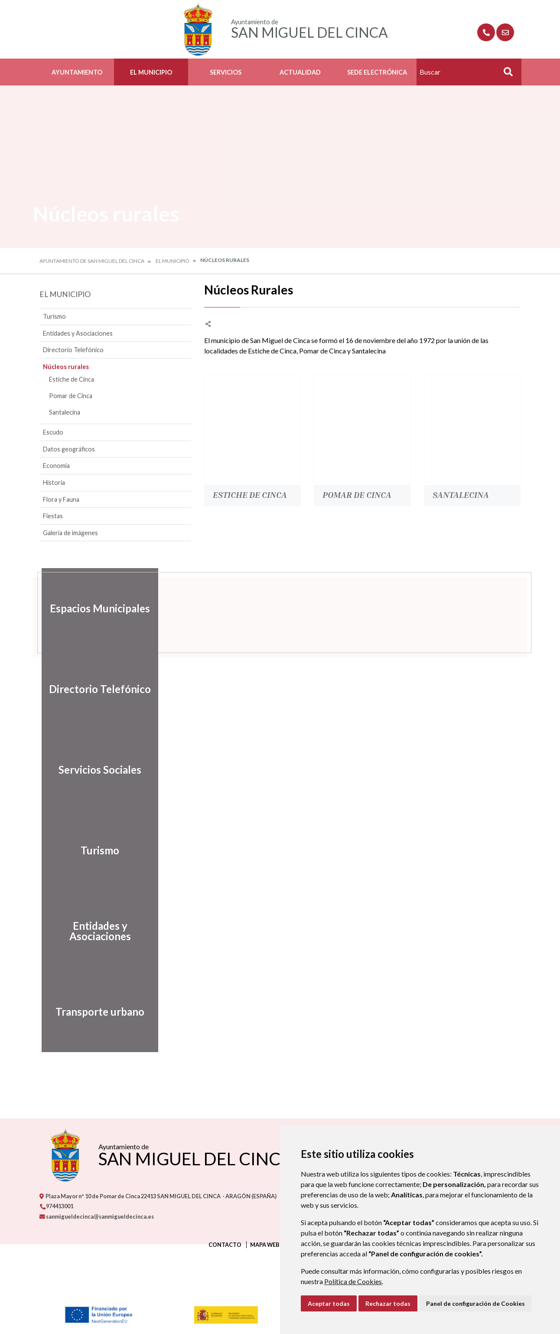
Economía (56, 465)
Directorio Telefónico (73, 349)
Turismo (54, 316)
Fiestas (53, 516)
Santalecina (64, 412)
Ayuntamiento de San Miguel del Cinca (91, 261)
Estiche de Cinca (71, 379)
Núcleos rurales (66, 366)
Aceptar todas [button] (329, 1303)
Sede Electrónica (377, 72)
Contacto (224, 1244)
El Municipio (151, 72)
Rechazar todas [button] (387, 1303)
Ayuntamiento (77, 72)
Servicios (225, 72)
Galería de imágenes (70, 532)
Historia (54, 482)
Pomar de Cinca (70, 395)
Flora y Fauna (61, 499)
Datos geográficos (69, 449)
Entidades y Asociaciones (78, 333)
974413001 (56, 1206)
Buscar (505, 74)
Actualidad (300, 72)
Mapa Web (265, 1244)
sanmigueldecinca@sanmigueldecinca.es (96, 1216)
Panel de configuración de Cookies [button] (475, 1303)
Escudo (53, 432)
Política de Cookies (353, 1281)
